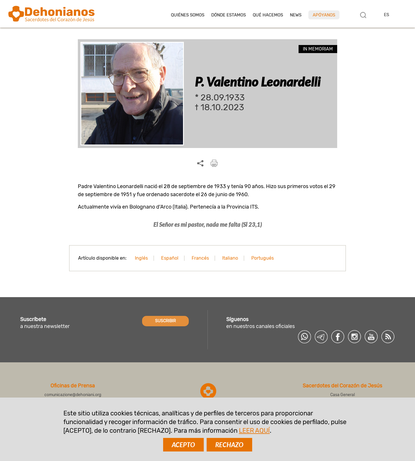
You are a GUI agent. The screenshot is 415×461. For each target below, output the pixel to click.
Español (169, 258)
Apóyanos (324, 15)
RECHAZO (229, 445)
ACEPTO (183, 445)
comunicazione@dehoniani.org (72, 394)
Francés (200, 258)
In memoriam (318, 49)
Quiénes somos (187, 15)
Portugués (262, 258)
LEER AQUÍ (254, 430)
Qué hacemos (268, 15)
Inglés (141, 258)
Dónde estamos (228, 15)
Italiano (230, 258)
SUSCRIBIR (165, 320)
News (295, 15)
